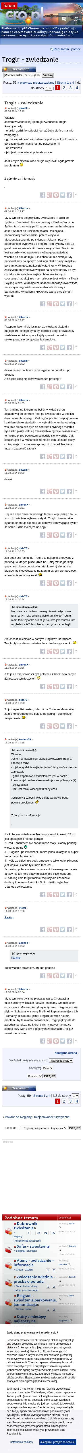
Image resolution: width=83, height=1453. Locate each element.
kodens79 (25, 739)
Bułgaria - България (26, 1251)
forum (9, 5)
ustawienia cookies (21, 1442)
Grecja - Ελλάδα (24, 1270)
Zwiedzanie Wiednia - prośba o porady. (35, 1279)
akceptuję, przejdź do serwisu (58, 1442)
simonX (23, 504)
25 (53, 1233)
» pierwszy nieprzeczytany (35, 82)
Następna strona (65, 1052)
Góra (76, 195)
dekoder (72, 1246)
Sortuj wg (41, 1068)
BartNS (72, 1277)
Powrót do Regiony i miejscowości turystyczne (37, 1117)
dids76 (23, 548)
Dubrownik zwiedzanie (25, 1226)
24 (45, 1233)
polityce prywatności (47, 1429)
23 (38, 1233)
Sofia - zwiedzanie (33, 1246)
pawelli (23, 108)
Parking (9, 917)
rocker (72, 1223)
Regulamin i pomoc (67, 49)
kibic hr (23, 208)
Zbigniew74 (63, 1320)
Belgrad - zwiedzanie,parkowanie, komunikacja (35, 1300)
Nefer (71, 1295)
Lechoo (23, 942)
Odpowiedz (19, 69)
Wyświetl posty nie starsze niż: (41, 1060)
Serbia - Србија (24, 1309)
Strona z (65, 82)
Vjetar (22, 907)
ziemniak (62, 1264)
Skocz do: (11, 1127)
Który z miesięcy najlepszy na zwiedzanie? (30, 1321)
